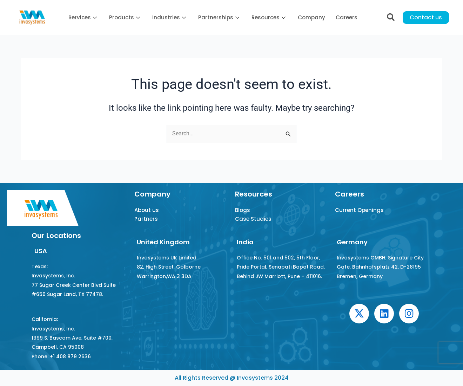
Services (83, 17)
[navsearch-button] (391, 18)
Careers (346, 17)
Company (311, 17)
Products (125, 17)
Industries (170, 17)
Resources (269, 17)
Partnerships (219, 17)
